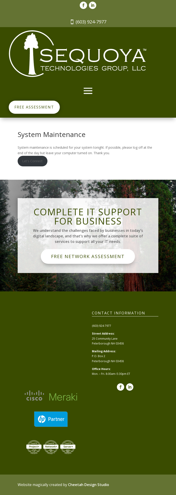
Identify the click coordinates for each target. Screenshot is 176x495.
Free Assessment (34, 107)
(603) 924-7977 (91, 22)
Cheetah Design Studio (88, 484)
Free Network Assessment (88, 256)
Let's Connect (32, 161)
